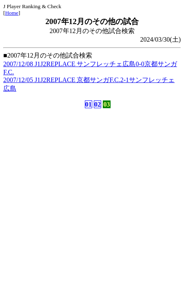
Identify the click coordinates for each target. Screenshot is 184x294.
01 (88, 104)
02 (97, 104)
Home (11, 13)
